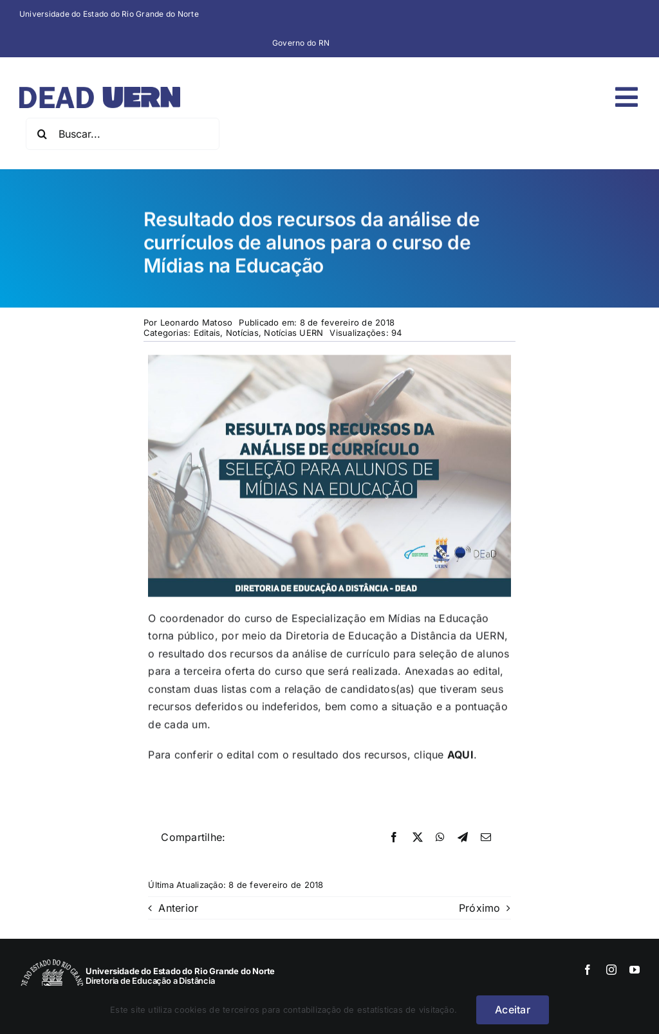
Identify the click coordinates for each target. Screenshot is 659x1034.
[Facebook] (393, 838)
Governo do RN (301, 43)
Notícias (242, 333)
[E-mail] (485, 838)
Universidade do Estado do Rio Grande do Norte (109, 14)
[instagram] (611, 970)
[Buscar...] (122, 134)
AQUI (460, 756)
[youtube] (634, 970)
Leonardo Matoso (196, 322)
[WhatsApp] (440, 838)
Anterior (178, 907)
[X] (417, 838)
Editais (207, 333)
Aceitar (512, 1009)
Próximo (480, 907)
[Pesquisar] (42, 134)
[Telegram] (462, 838)
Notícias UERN (293, 333)
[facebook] (587, 970)
